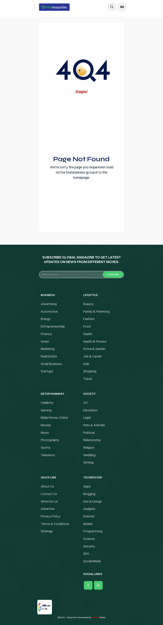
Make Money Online (54, 418)
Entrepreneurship (53, 326)
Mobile (87, 524)
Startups (47, 371)
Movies (46, 425)
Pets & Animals (94, 425)
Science (88, 539)
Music (45, 433)
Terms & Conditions (55, 524)
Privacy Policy (50, 516)
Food (87, 326)
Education (90, 410)
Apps (87, 486)
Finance (46, 334)
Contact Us (49, 494)
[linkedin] (98, 585)
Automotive (49, 311)
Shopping (89, 371)
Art (85, 403)
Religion (88, 448)
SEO (86, 554)
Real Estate (49, 356)
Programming (92, 531)
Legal (87, 418)
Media (98, 617)
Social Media (92, 561)
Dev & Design (92, 501)
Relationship (92, 440)
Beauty (88, 304)
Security (89, 546)
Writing (88, 463)
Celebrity (47, 403)
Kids (86, 364)
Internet (88, 516)
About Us (47, 486)
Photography (50, 440)
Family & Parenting (96, 311)
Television (48, 455)
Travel (87, 379)
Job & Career (92, 356)
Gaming (46, 410)
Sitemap (47, 531)
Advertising (49, 304)
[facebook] (88, 585)
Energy (45, 319)
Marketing (48, 349)
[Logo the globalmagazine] (54, 7)
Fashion (88, 319)
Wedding (89, 455)
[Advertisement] (81, 123)
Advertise (47, 509)
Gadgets (89, 509)
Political (88, 433)
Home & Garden (94, 349)
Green (45, 341)
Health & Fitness (95, 341)
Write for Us (49, 501)
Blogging (89, 494)
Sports (45, 448)
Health (87, 334)
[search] (111, 7)
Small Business (51, 364)
